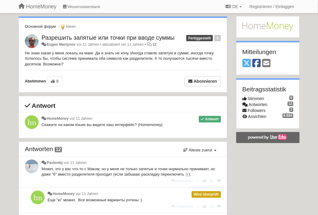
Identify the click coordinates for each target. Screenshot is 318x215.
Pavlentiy (55, 163)
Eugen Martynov (61, 44)
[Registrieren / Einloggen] (271, 6)
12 (154, 44)
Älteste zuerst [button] (199, 150)
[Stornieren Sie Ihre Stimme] (211, 181)
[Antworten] (182, 181)
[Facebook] (256, 63)
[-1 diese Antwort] (219, 181)
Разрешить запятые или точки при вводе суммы (108, 37)
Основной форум (40, 26)
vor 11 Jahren (81, 118)
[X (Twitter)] (246, 63)
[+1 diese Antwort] (204, 181)
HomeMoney (57, 118)
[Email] (266, 63)
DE (233, 6)
